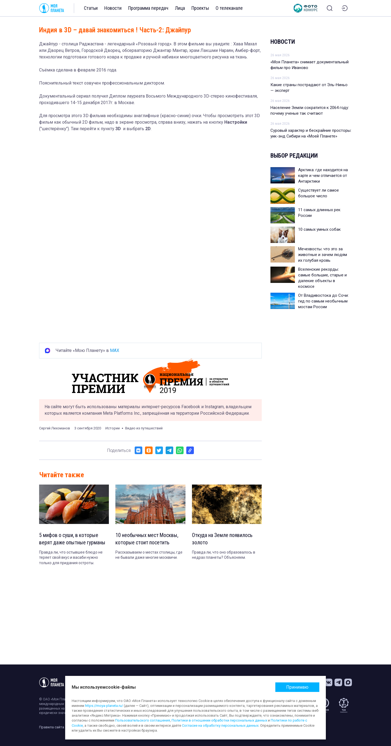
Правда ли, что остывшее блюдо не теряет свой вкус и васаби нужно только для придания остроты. (71, 557)
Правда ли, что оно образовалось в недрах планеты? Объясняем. (223, 555)
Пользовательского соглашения (142, 720)
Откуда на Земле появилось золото (223, 539)
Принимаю (297, 687)
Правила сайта (51, 727)
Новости (113, 8)
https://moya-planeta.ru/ (104, 706)
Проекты (200, 8)
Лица (180, 8)
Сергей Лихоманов (54, 428)
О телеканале (229, 8)
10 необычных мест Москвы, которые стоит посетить (147, 539)
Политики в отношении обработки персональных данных (219, 720)
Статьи (91, 8)
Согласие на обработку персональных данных (220, 725)
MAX (114, 350)
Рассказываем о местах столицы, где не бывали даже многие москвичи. (148, 555)
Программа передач (148, 8)
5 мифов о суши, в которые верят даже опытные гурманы (72, 539)
